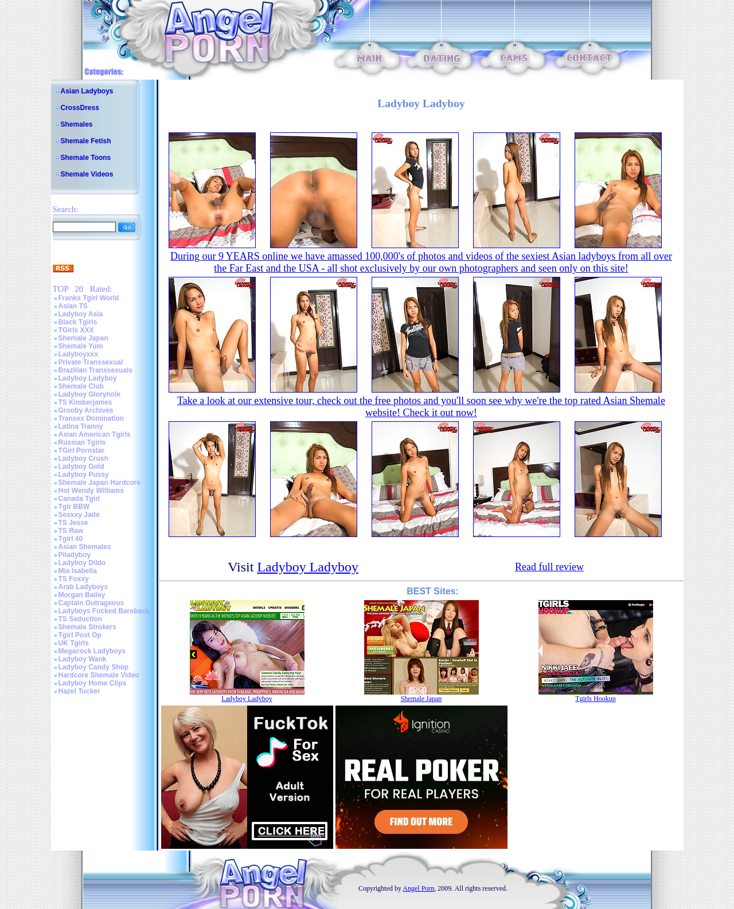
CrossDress (80, 108)
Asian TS (73, 306)
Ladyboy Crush (83, 458)
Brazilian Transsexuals (95, 370)
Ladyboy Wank (82, 659)
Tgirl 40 (70, 539)
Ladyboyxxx (78, 354)
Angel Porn (418, 888)
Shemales (77, 124)
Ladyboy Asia (80, 314)
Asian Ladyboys (87, 91)
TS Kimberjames (85, 402)
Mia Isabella (77, 571)
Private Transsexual (90, 362)
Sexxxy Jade (79, 515)
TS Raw (70, 531)
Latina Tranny (80, 426)
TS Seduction (80, 619)
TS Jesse (73, 523)
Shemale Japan (83, 338)
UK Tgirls (73, 643)
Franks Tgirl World (88, 298)
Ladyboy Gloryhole (89, 394)
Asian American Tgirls (94, 434)
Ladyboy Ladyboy (87, 378)
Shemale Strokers (87, 627)
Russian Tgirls (82, 442)
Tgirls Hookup (595, 699)
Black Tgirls (77, 322)
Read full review (549, 567)
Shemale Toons (86, 158)
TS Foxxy (73, 579)
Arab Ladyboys (83, 587)
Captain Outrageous (91, 603)
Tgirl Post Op (79, 635)
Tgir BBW (74, 507)
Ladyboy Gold (81, 467)
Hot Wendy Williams (91, 491)
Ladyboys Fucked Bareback (104, 611)
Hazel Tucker (79, 691)
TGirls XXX (76, 330)
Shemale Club (81, 386)
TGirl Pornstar (81, 450)
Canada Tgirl (79, 499)
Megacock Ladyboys (92, 651)
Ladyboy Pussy (83, 475)
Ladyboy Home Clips (92, 683)
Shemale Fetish (86, 141)
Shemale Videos (87, 174)
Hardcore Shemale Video (98, 675)
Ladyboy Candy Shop (93, 667)
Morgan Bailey (82, 595)
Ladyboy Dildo (82, 563)
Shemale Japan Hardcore (99, 483)
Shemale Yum (80, 346)
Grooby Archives (86, 410)
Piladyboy (74, 555)
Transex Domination (91, 418)
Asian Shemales (84, 547)
